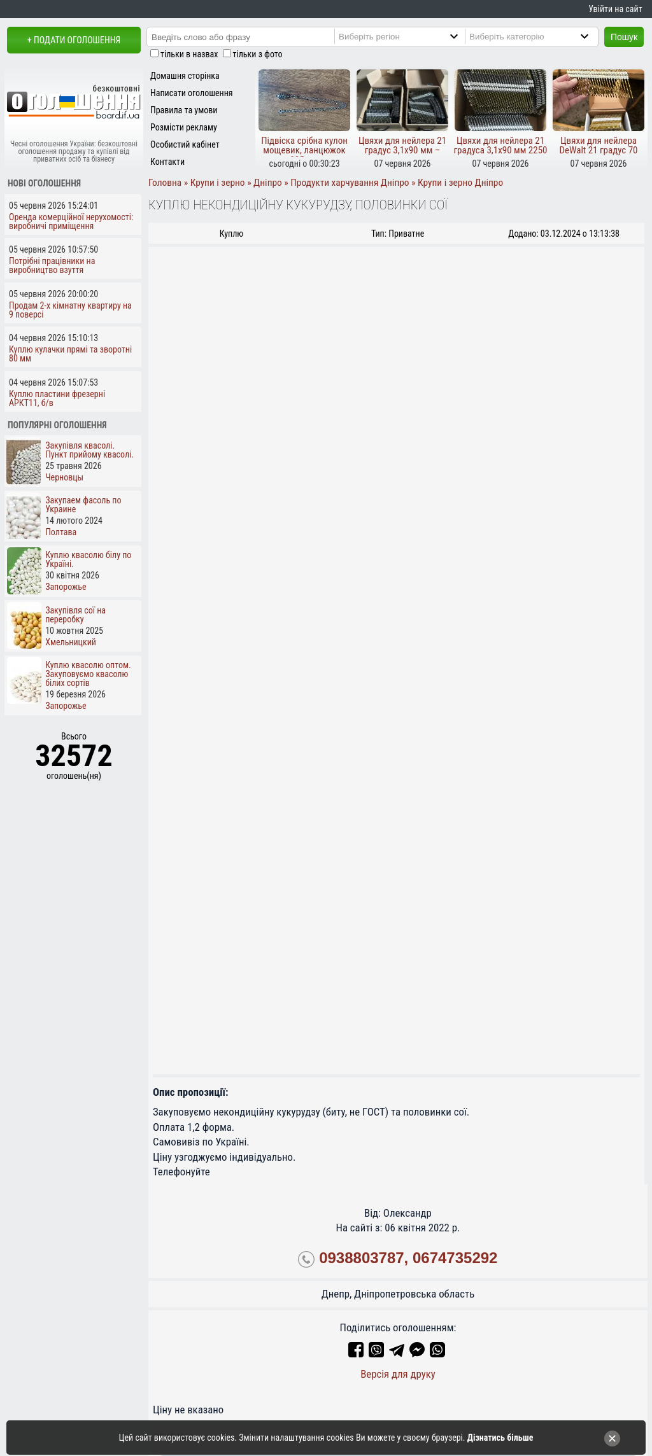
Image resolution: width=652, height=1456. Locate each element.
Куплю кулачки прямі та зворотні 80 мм (70, 353)
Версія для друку (398, 1374)
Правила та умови (183, 110)
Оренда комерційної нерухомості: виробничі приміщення (71, 221)
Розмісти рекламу (183, 127)
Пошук (624, 37)
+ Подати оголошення (73, 40)
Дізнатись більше (500, 1437)
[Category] (541, 36)
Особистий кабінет (185, 144)
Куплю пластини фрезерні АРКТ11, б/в (57, 398)
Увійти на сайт (615, 9)
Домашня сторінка (185, 76)
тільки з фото (258, 54)
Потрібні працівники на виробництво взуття (52, 265)
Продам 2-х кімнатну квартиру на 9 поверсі (70, 309)
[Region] (411, 36)
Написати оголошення (191, 93)
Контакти (167, 162)
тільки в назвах (189, 54)
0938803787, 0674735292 (408, 1257)
